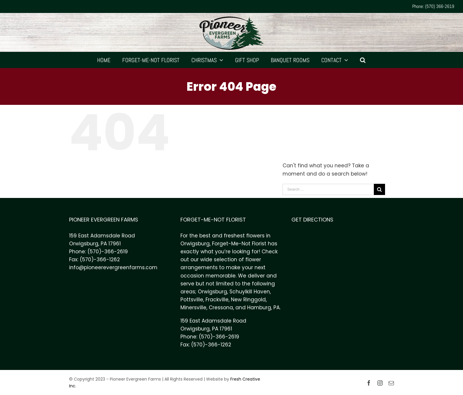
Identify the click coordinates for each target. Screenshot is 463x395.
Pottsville (191, 299)
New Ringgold (248, 299)
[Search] (363, 60)
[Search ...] (328, 189)
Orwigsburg (212, 291)
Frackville (217, 299)
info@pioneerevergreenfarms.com (113, 267)
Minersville (193, 307)
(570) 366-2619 (439, 6)
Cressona (221, 307)
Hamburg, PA (263, 307)
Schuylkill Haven (249, 291)
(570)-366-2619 (107, 251)
